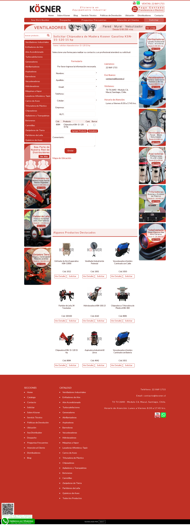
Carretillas (30, 125)
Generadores (31, 61)
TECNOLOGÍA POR (95, 523)
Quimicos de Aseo (33, 140)
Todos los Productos (72, 500)
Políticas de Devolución (111, 15)
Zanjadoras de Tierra (35, 130)
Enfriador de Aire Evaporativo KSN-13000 (67, 264)
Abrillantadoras (32, 66)
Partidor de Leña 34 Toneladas (66, 308)
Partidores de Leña (34, 135)
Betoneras (30, 120)
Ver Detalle (60, 278)
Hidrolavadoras (32, 86)
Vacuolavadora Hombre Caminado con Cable (122, 264)
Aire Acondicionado (34, 52)
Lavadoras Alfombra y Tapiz (37, 96)
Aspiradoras (31, 71)
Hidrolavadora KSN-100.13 (95, 307)
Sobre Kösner (63, 15)
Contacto (159, 15)
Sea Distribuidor (40, 20)
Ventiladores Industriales (37, 42)
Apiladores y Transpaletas (37, 115)
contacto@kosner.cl (115, 78)
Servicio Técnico (88, 15)
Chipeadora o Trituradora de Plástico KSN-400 (122, 308)
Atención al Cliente (128, 20)
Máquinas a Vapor (33, 91)
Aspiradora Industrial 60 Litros (94, 353)
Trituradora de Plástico (36, 105)
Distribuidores (144, 15)
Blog (76, 15)
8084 (58, 124)
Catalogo (31, 399)
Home (51, 15)
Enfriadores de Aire (34, 47)
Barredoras (30, 76)
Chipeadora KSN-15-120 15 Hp (66, 353)
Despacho (65, 20)
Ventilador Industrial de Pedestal (94, 264)
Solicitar (154, 20)
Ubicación (129, 15)
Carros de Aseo (32, 101)
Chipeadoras (31, 110)
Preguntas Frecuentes (94, 20)
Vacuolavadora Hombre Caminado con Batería (122, 353)
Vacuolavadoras (32, 81)
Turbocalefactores (34, 57)
